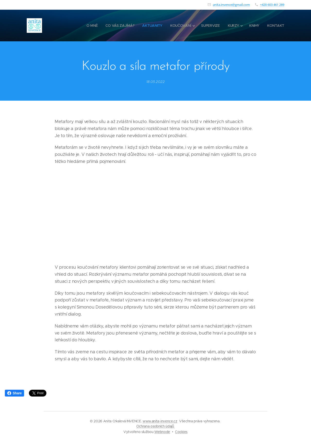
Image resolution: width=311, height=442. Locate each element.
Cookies (181, 432)
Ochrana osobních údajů (155, 426)
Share (14, 393)
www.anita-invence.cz (160, 421)
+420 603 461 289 (272, 4)
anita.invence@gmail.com (231, 4)
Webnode (162, 432)
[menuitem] (93, 25)
